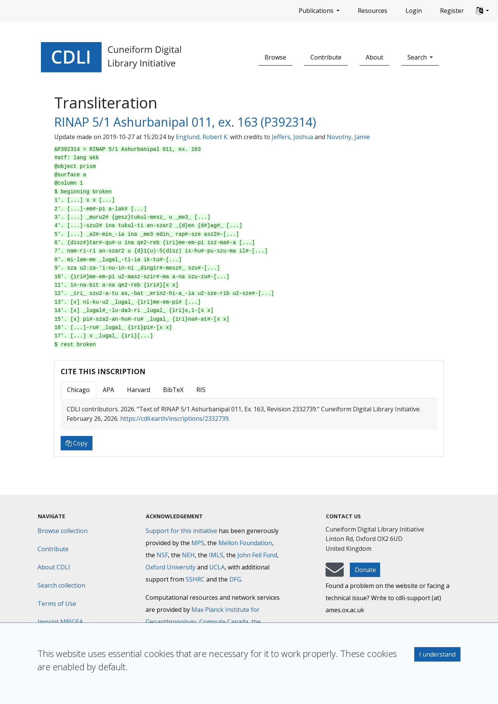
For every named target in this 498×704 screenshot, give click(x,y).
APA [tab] (108, 390)
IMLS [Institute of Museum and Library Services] (216, 555)
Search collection (61, 585)
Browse (275, 57)
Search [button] (417, 57)
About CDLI (54, 567)
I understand (437, 654)
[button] (482, 11)
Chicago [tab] (78, 390)
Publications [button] (317, 10)
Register (452, 10)
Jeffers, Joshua (292, 137)
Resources (372, 10)
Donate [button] (365, 570)
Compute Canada (223, 622)
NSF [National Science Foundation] (162, 555)
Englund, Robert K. (202, 137)
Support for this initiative (181, 531)
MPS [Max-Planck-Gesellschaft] (197, 543)
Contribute (325, 57)
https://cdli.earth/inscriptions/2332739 (174, 418)
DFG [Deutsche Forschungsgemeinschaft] (235, 579)
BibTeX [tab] (173, 390)
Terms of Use (57, 603)
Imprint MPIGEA (60, 622)
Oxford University (171, 567)
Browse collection (63, 531)
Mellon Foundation (245, 543)
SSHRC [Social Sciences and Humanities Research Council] (195, 579)
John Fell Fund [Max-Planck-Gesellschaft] (257, 555)
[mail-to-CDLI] (335, 573)
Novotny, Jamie (348, 137)
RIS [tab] (200, 390)
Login (414, 10)
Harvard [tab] (138, 390)
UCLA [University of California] (217, 567)
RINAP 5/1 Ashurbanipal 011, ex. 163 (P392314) (185, 122)
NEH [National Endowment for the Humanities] (188, 555)
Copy (77, 443)
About (374, 57)
